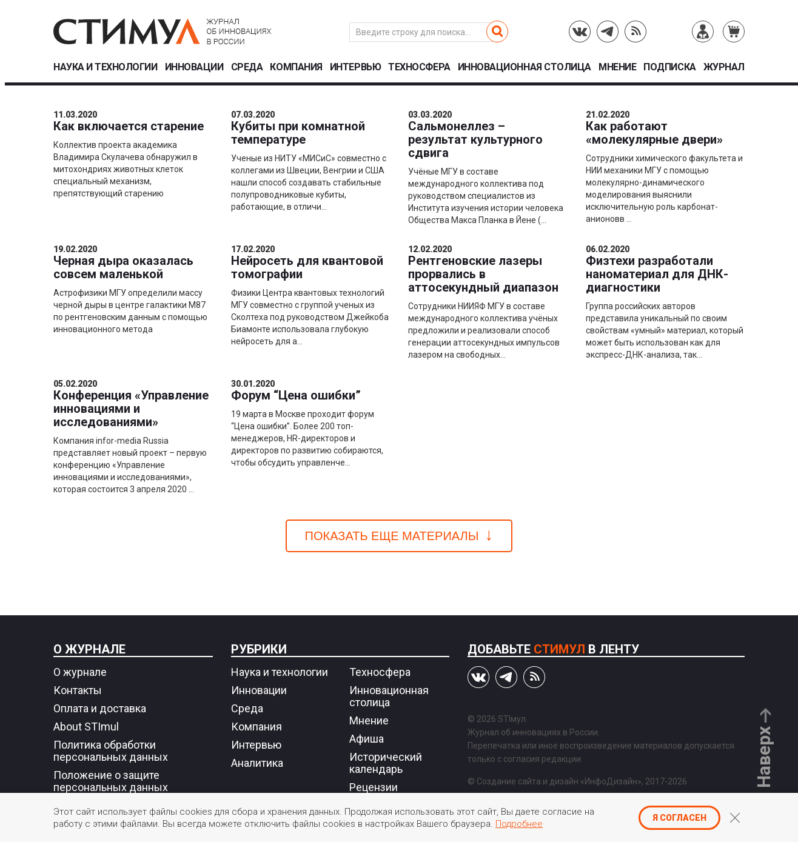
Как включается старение (128, 126)
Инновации (194, 67)
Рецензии (373, 787)
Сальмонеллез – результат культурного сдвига (475, 139)
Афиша (366, 738)
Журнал (724, 67)
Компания (296, 67)
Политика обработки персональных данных (110, 750)
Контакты (77, 690)
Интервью (355, 67)
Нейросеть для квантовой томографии (307, 267)
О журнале (89, 649)
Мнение (617, 67)
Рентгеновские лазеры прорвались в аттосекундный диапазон (483, 274)
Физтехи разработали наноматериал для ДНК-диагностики (657, 274)
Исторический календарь (385, 762)
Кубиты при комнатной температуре (298, 133)
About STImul (86, 726)
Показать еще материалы (392, 536)
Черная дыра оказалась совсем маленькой (123, 267)
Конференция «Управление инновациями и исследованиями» (131, 408)
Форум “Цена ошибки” (296, 395)
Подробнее (519, 823)
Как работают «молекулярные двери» (654, 133)
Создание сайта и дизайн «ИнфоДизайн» (559, 781)
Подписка (669, 67)
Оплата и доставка (99, 708)
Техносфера (419, 67)
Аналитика (257, 763)
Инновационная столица (524, 67)
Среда (247, 67)
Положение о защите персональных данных (110, 781)
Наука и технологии (105, 67)
